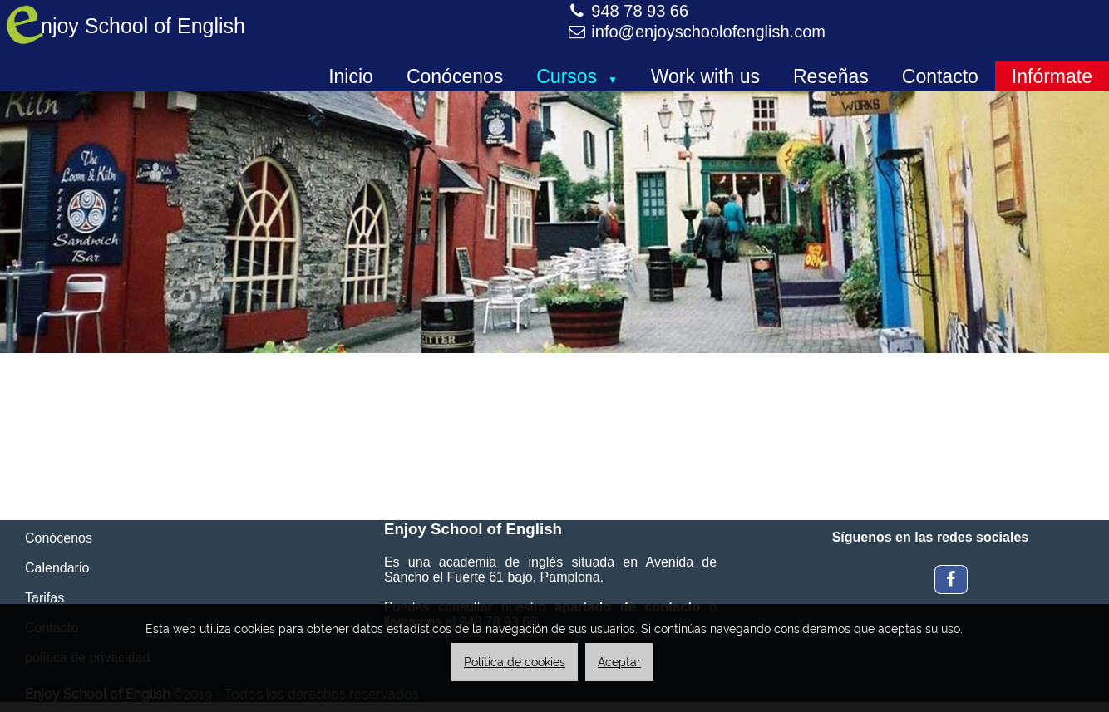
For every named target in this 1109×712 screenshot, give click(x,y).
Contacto (940, 76)
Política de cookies (514, 662)
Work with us (705, 76)
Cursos (572, 76)
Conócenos (455, 76)
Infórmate (1052, 76)
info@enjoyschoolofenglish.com (708, 31)
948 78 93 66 (639, 11)
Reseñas (831, 76)
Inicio (350, 76)
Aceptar (619, 662)
